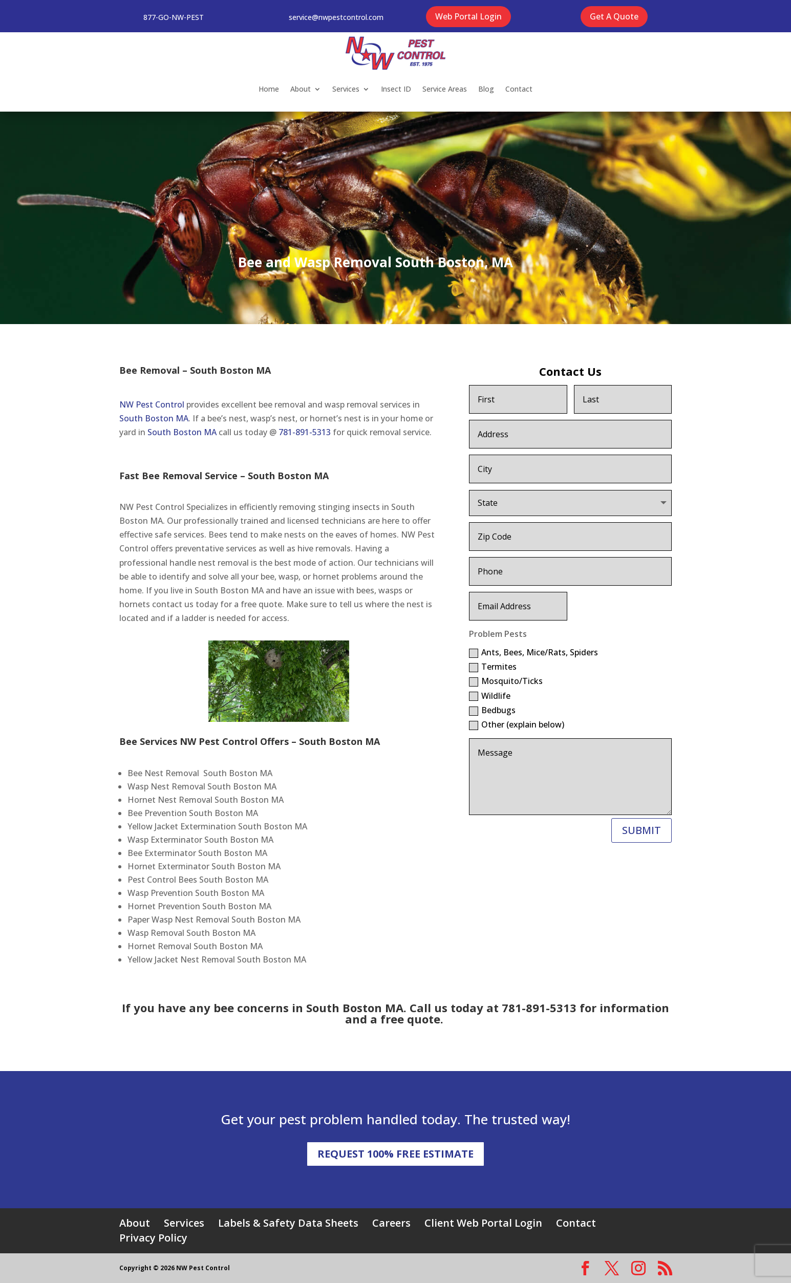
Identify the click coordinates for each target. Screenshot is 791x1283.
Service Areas (444, 89)
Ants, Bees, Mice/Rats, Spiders (533, 652)
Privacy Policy (153, 1238)
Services (345, 89)
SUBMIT (641, 830)
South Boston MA (153, 418)
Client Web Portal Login (483, 1223)
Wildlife (489, 695)
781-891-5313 (305, 432)
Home (269, 89)
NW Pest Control (151, 404)
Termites (493, 666)
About (300, 89)
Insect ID (396, 89)
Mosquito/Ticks (506, 681)
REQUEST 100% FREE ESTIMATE (395, 1154)
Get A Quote (614, 16)
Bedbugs (492, 710)
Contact (518, 89)
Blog (486, 89)
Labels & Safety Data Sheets (288, 1223)
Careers (391, 1223)
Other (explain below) (516, 724)
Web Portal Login (468, 16)
